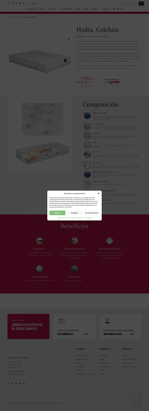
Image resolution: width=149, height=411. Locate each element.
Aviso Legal (88, 217)
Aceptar (57, 213)
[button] (99, 193)
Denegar (74, 213)
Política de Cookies (63, 217)
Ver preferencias (91, 213)
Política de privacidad (77, 217)
